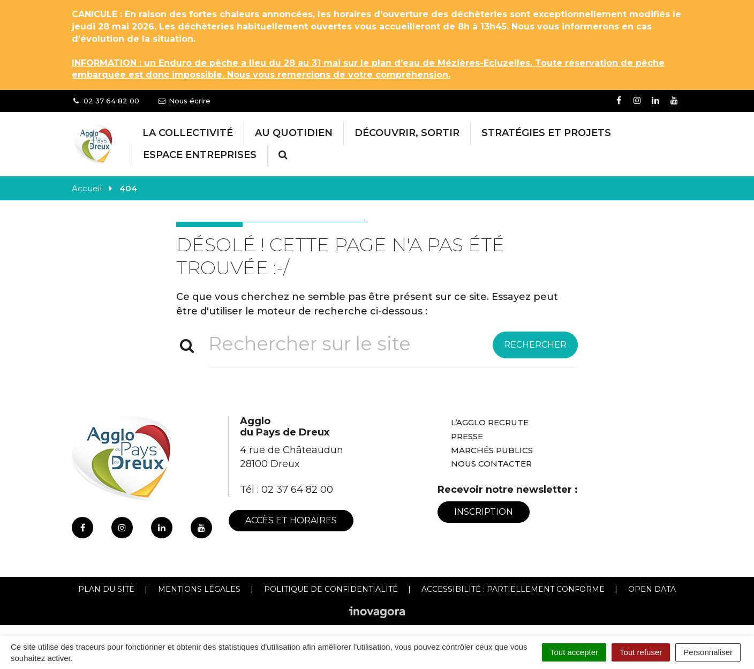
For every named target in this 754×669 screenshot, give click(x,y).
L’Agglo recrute (490, 422)
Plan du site (106, 589)
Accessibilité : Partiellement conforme (513, 589)
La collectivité (187, 133)
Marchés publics (492, 450)
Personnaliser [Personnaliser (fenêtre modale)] (708, 652)
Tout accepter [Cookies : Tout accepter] (574, 652)
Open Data (652, 589)
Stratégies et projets (546, 133)
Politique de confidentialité (331, 589)
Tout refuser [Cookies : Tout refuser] (641, 652)
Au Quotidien (294, 133)
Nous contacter (491, 463)
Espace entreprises (200, 155)
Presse (467, 436)
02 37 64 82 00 (297, 489)
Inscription (483, 512)
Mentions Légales (199, 589)
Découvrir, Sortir (407, 133)
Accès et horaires (291, 520)
